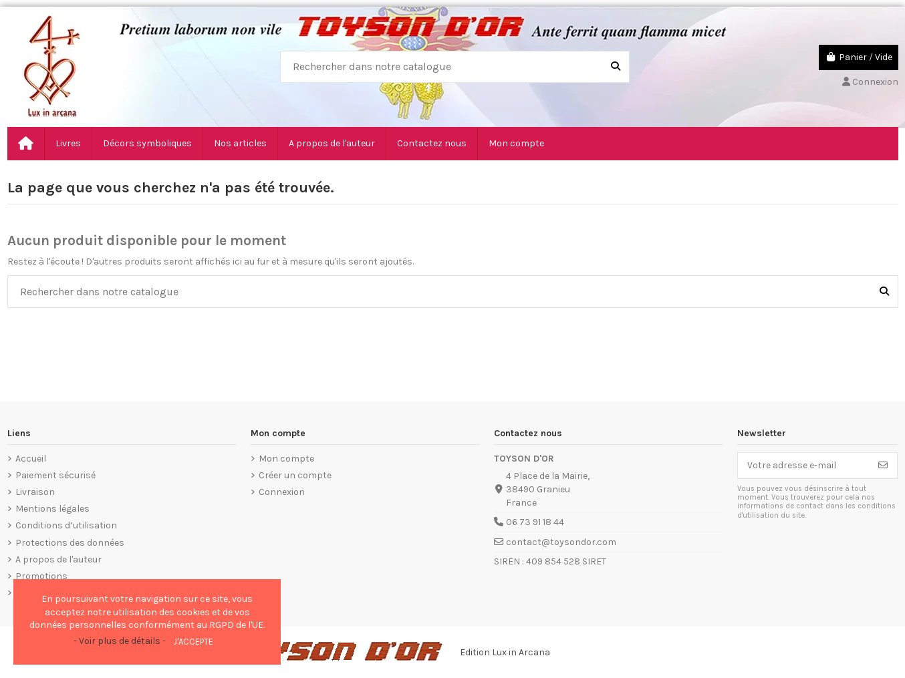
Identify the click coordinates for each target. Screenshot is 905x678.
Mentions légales (52, 508)
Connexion (282, 492)
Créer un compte (295, 475)
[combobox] (455, 67)
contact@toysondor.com (561, 542)
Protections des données (69, 542)
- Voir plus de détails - (120, 641)
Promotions (41, 576)
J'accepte (193, 642)
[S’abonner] (883, 465)
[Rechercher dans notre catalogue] (616, 67)
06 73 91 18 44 (535, 522)
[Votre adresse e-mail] (804, 465)
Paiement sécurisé (55, 475)
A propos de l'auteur (58, 559)
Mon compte (286, 458)
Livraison (35, 492)
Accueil (30, 458)
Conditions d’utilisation (66, 525)
